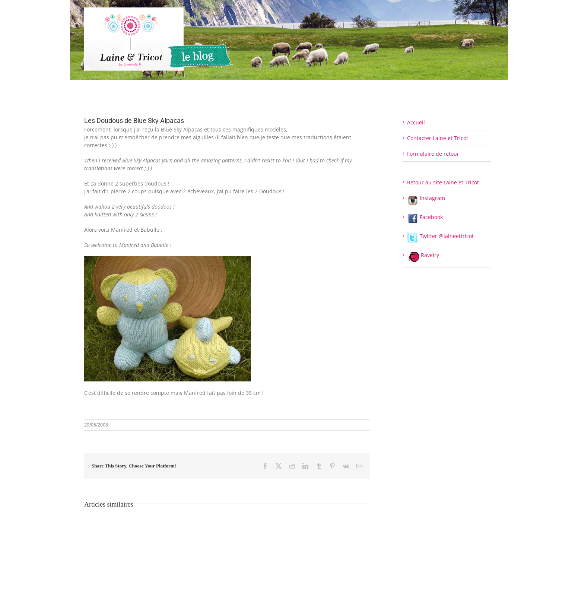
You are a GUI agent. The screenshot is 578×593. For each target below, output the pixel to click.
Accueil (416, 122)
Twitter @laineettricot (440, 236)
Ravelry (423, 255)
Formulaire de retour (433, 153)
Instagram (426, 198)
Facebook (425, 217)
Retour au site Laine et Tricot (443, 182)
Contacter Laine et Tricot (437, 138)
